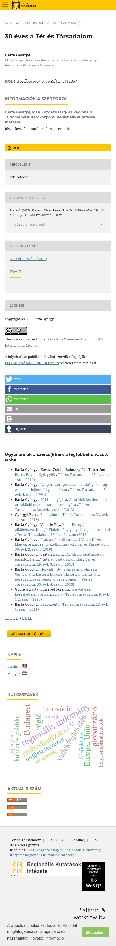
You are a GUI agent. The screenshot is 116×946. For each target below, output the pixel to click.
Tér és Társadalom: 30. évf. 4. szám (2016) (53, 582)
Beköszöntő (50, 514)
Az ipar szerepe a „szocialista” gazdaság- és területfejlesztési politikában (61, 487)
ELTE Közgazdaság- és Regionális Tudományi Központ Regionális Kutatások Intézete (56, 852)
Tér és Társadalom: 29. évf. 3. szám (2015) (55, 562)
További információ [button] (47, 938)
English (17, 666)
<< (7, 617)
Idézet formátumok (29, 224)
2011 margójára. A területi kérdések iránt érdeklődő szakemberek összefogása (63, 502)
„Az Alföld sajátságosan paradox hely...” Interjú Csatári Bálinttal (59, 557)
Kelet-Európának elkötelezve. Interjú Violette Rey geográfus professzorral (62, 527)
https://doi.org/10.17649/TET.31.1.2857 (45, 81)
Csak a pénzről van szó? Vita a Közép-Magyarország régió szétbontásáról (59, 542)
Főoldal (13, 23)
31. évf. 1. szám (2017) (63, 23)
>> (30, 617)
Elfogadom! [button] (96, 932)
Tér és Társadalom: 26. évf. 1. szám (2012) (52, 507)
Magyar (17, 673)
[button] (58, 379)
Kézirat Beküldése (29, 634)
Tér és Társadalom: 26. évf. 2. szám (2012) (52, 534)
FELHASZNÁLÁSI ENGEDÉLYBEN (32, 363)
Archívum (34, 23)
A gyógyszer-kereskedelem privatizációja (54, 592)
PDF (16, 148)
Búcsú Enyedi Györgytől (35, 474)
